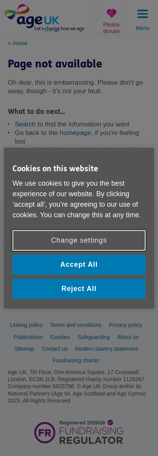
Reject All (79, 288)
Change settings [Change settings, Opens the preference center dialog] (79, 240)
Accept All (79, 264)
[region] (79, 227)
